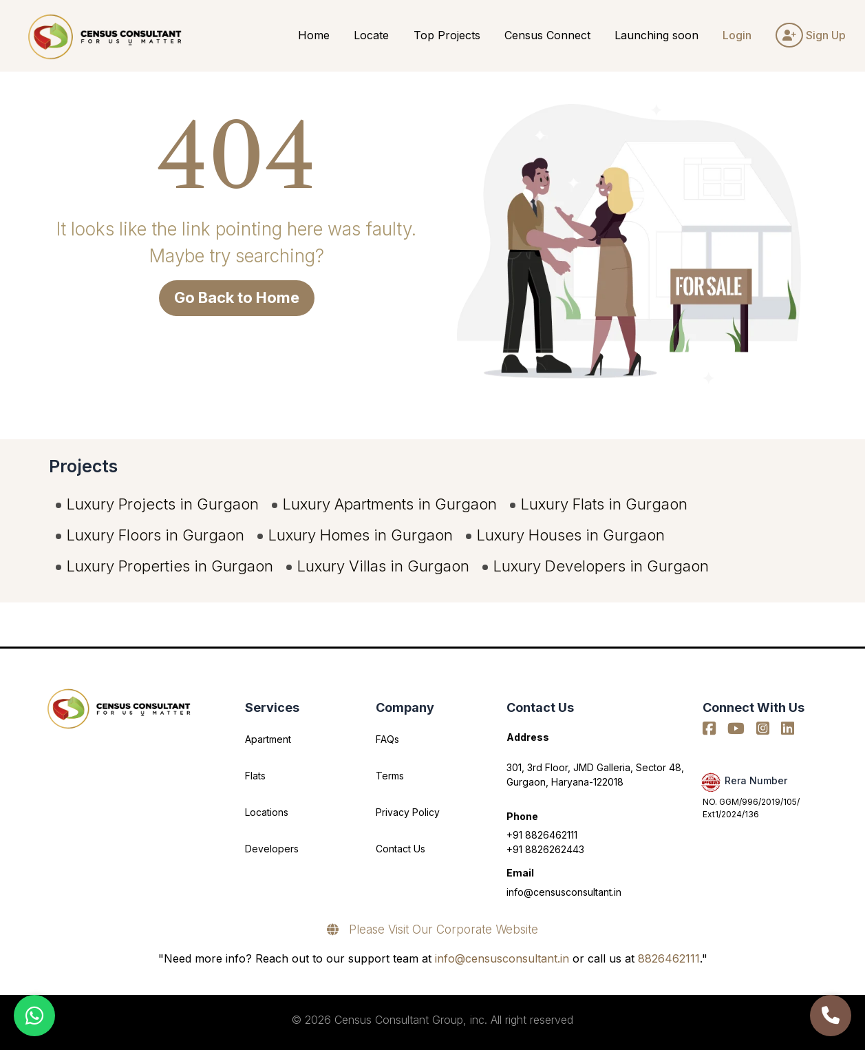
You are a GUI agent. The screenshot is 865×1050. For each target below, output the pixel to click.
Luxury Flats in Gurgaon (604, 504)
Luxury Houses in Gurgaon (571, 535)
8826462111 (669, 958)
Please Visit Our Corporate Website (432, 929)
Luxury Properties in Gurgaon (170, 566)
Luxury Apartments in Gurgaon (390, 504)
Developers (272, 848)
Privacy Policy (408, 812)
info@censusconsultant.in (563, 892)
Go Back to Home (236, 297)
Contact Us (400, 848)
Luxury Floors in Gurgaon (155, 535)
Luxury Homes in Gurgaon (360, 535)
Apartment (268, 739)
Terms (390, 775)
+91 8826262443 (545, 849)
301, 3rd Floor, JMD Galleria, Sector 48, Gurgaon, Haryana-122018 (595, 775)
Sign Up (811, 35)
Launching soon (656, 35)
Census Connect (547, 35)
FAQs (387, 739)
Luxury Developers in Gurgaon (601, 566)
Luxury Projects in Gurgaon (163, 504)
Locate (371, 35)
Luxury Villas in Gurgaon (383, 566)
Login (737, 35)
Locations (266, 812)
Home (314, 35)
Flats (255, 775)
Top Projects (447, 35)
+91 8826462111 (541, 835)
